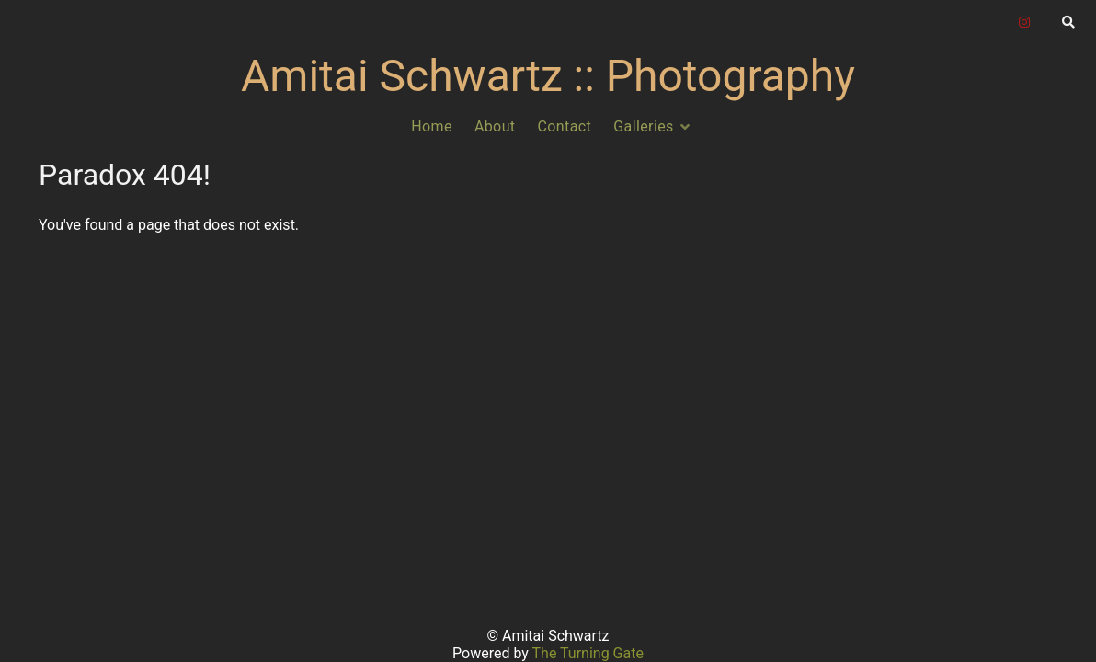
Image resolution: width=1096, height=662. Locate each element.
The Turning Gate (588, 653)
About (495, 126)
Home (431, 126)
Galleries (643, 126)
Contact (565, 126)
